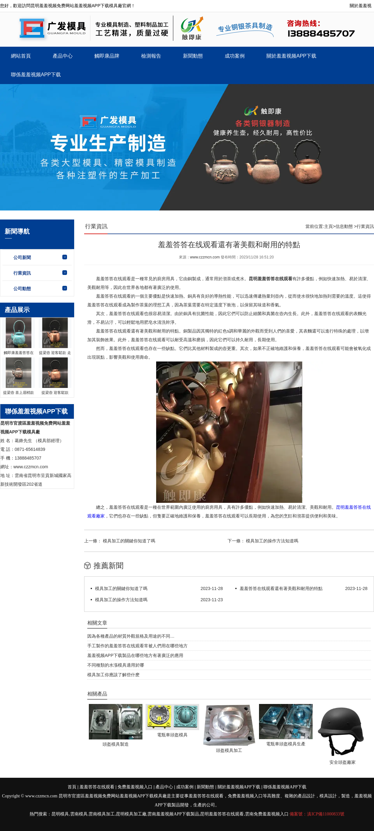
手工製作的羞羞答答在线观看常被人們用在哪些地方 (137, 645)
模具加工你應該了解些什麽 (113, 674)
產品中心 (63, 56)
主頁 (328, 226)
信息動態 (344, 226)
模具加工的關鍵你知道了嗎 (128, 540)
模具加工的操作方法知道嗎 (272, 540)
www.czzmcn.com (205, 257)
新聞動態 (193, 56)
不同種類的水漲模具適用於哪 (115, 665)
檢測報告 (151, 56)
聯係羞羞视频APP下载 (36, 74)
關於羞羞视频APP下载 (291, 56)
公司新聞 (22, 257)
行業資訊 (22, 273)
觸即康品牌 (106, 56)
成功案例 (235, 56)
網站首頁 (21, 56)
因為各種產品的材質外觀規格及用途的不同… (131, 636)
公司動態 (22, 288)
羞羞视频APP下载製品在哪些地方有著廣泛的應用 (135, 655)
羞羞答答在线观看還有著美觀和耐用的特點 (281, 588)
